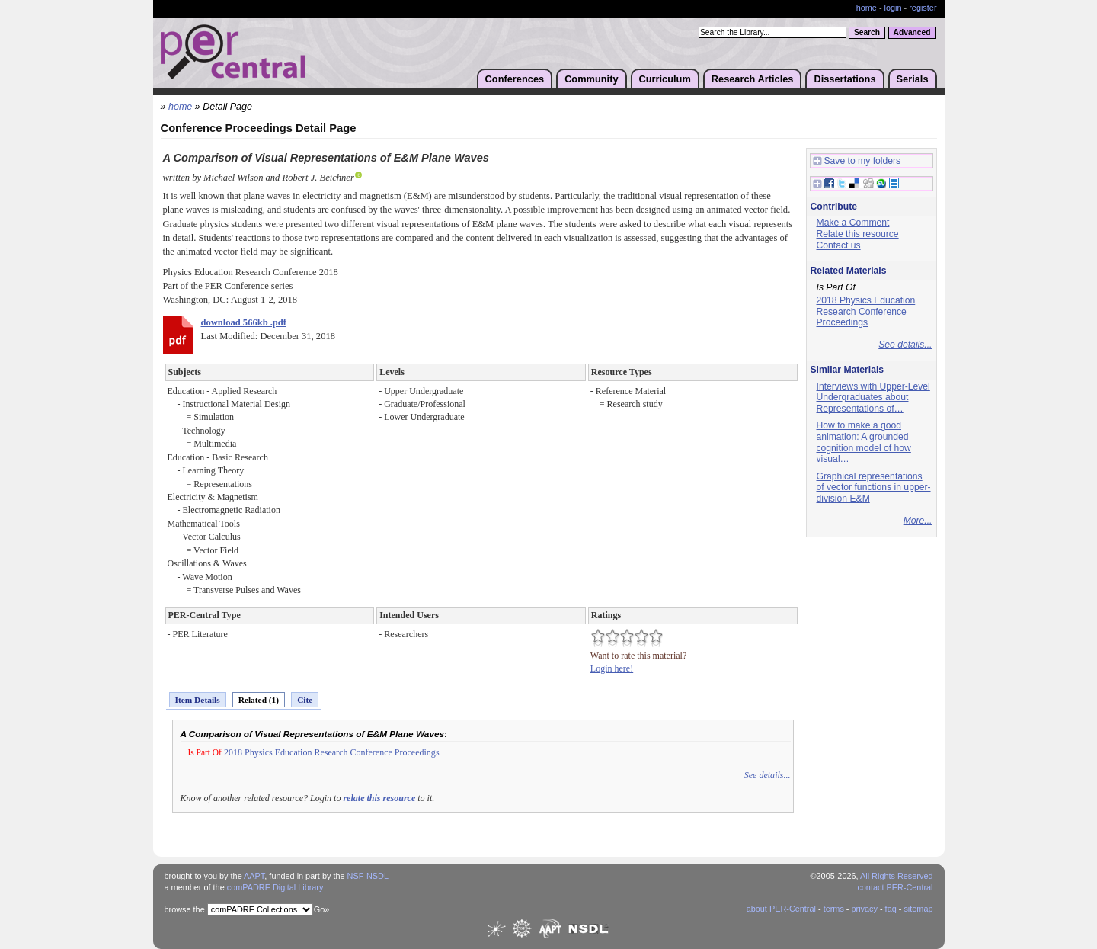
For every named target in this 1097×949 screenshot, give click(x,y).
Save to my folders (857, 161)
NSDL (377, 875)
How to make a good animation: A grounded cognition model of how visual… (864, 442)
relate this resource (379, 798)
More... (918, 520)
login (893, 7)
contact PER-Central (894, 887)
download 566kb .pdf (243, 322)
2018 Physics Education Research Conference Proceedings (332, 752)
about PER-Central (781, 908)
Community (591, 79)
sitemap (918, 908)
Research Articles (753, 79)
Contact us (839, 245)
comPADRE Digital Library (275, 887)
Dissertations (844, 79)
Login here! (611, 668)
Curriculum (665, 79)
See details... (767, 775)
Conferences (515, 79)
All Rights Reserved (896, 875)
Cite (304, 699)
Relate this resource (858, 234)
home (866, 7)
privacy (864, 908)
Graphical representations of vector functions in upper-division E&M (874, 487)
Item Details (197, 699)
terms (834, 908)
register (922, 7)
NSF (355, 875)
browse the (185, 909)
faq (891, 908)
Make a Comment (853, 222)
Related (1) (258, 699)
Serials (913, 79)
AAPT (254, 875)
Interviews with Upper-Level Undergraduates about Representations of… (873, 397)
